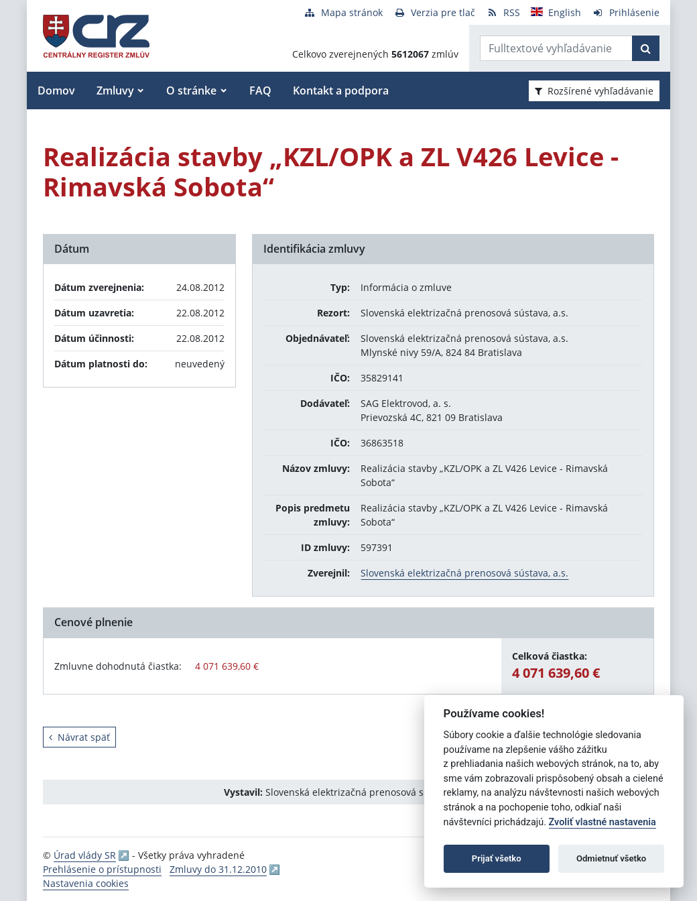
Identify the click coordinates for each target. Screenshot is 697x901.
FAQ (260, 90)
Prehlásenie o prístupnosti (102, 869)
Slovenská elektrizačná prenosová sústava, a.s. (464, 572)
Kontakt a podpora (341, 90)
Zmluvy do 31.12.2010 (218, 869)
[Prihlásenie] (625, 12)
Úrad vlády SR (85, 855)
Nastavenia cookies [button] (86, 883)
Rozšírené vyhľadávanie (594, 90)
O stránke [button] (191, 90)
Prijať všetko (496, 858)
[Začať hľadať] (645, 48)
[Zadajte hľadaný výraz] (556, 48)
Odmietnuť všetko (611, 858)
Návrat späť (79, 737)
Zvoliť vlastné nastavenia (602, 822)
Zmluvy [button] (115, 90)
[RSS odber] (503, 12)
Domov (56, 90)
